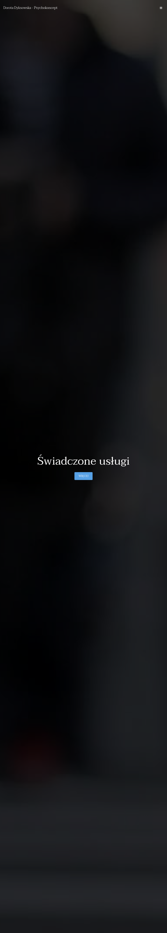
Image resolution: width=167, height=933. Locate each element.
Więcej (83, 476)
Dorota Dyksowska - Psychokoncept (30, 8)
